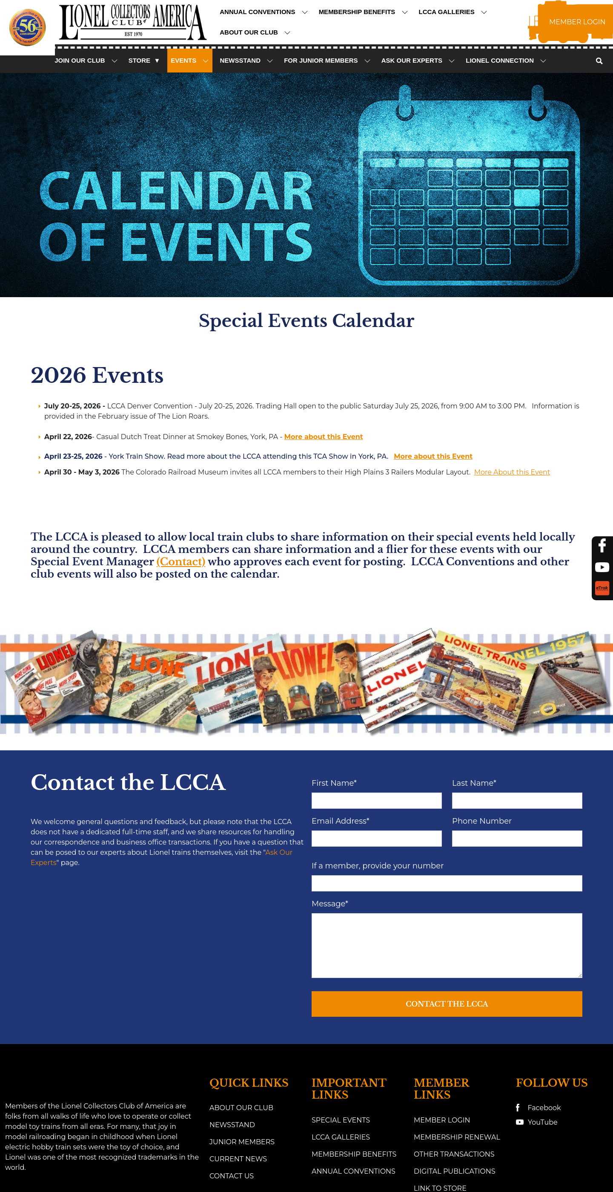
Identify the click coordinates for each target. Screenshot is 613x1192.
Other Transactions (454, 1056)
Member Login (442, 1022)
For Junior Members (327, 60)
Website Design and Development (282, 1159)
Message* (330, 805)
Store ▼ (144, 60)
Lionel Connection (506, 60)
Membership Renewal (457, 1039)
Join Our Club (86, 60)
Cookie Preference (577, 1159)
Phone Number (482, 722)
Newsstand (232, 1027)
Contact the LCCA (447, 905)
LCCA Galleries (453, 12)
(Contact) (181, 561)
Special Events (341, 1022)
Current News (238, 1061)
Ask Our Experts (418, 60)
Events (190, 60)
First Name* (334, 684)
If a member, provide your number (378, 767)
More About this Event (512, 472)
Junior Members (242, 1044)
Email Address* (341, 722)
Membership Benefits (363, 12)
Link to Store (440, 1090)
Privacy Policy (505, 1159)
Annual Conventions (264, 12)
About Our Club (255, 32)
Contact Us (231, 1078)
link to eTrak (440, 1107)
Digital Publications (455, 1073)
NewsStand (246, 60)
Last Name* (474, 684)
